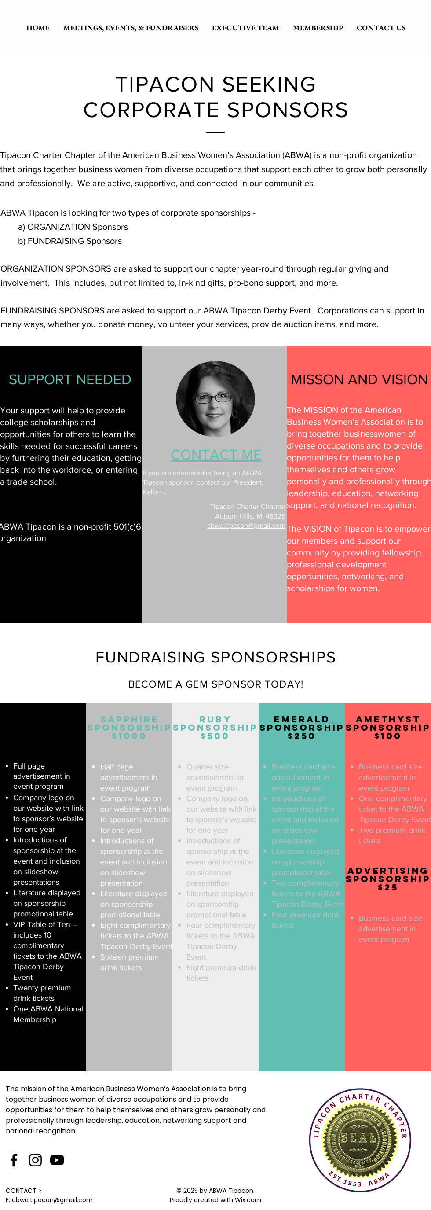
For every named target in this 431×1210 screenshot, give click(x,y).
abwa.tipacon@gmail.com (246, 525)
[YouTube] (57, 1160)
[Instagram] (35, 1160)
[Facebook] (13, 1160)
